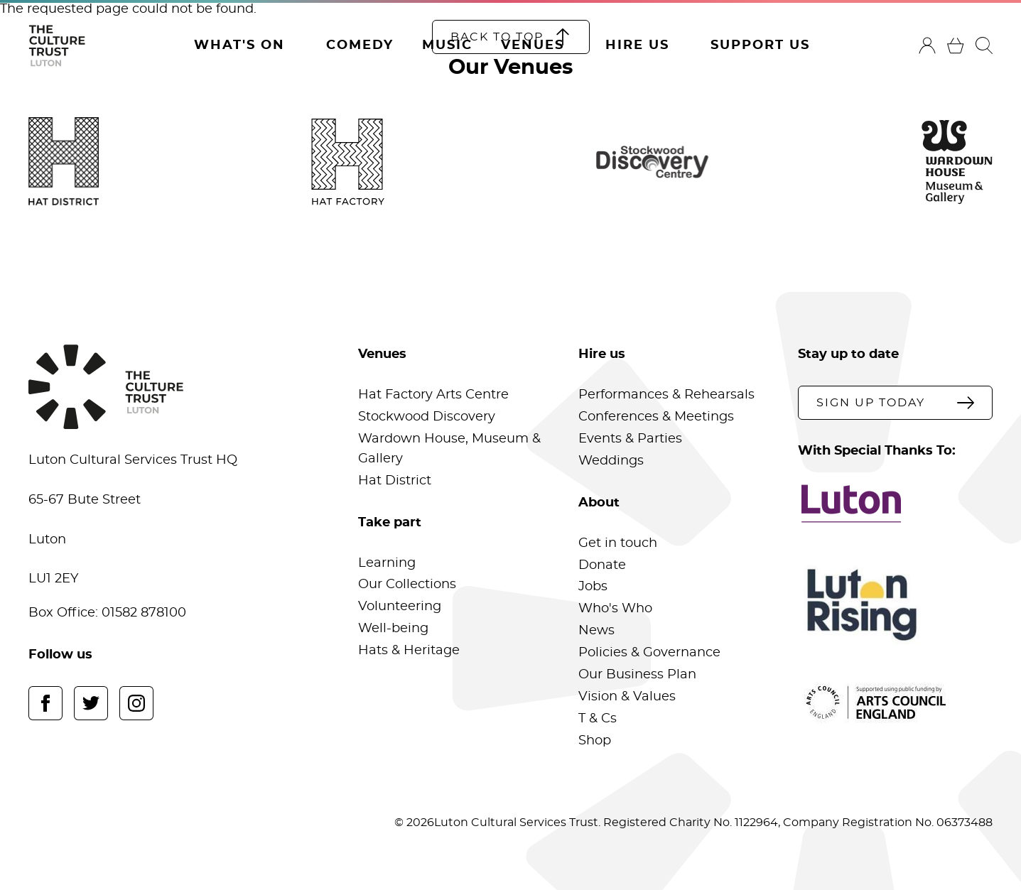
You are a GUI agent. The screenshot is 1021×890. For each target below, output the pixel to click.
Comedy (360, 45)
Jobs (592, 586)
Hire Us (637, 45)
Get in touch (617, 543)
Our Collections (407, 584)
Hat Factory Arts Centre (433, 395)
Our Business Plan (637, 674)
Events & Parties (630, 439)
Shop (594, 740)
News (596, 630)
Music (447, 45)
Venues (532, 45)
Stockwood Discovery (426, 417)
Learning (387, 563)
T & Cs (597, 718)
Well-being (393, 628)
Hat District (394, 480)
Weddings (611, 461)
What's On (239, 45)
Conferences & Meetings (656, 417)
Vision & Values (627, 696)
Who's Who (615, 608)
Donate (602, 565)
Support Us (760, 45)
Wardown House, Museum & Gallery (449, 449)
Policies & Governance (649, 652)
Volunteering (399, 606)
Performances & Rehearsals (666, 395)
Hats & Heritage (409, 650)
